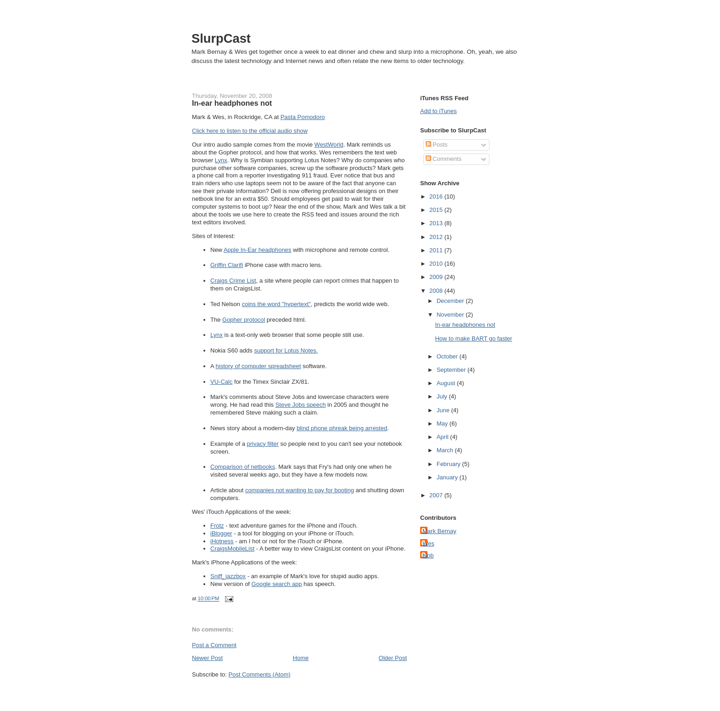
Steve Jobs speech (301, 404)
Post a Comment (214, 645)
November (451, 314)
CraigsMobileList (232, 548)
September (452, 369)
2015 (436, 209)
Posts (437, 144)
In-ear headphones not (232, 103)
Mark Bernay (439, 531)
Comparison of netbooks (242, 466)
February (449, 464)
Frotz (217, 525)
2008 (436, 290)
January (448, 477)
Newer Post (207, 657)
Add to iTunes (438, 111)
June (444, 410)
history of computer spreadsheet (258, 366)
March (446, 450)
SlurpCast (221, 38)
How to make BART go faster (473, 338)
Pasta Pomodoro (303, 117)
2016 (436, 196)
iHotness (222, 541)
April (443, 436)
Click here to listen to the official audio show (250, 130)
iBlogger (221, 533)
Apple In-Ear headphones (257, 249)
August (447, 383)
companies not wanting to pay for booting (299, 490)
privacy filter (263, 443)
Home (301, 657)
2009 (436, 276)
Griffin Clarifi (226, 265)
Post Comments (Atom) (260, 674)
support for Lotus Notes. (286, 350)
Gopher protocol (243, 319)
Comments (443, 158)
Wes (428, 543)
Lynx (221, 160)
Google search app (277, 583)
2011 (436, 250)
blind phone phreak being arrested (342, 428)
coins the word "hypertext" (276, 304)
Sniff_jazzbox (228, 576)
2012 (436, 236)
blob (428, 555)
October (448, 356)
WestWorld (329, 144)
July (443, 396)
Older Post (393, 657)
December (451, 300)
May (443, 423)
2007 (436, 495)
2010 (436, 263)
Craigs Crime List (233, 280)
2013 (436, 223)
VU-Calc (221, 381)
